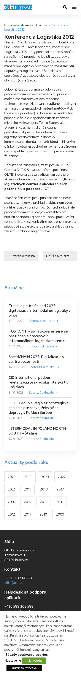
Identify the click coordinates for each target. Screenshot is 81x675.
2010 (43, 514)
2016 (11, 502)
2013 (60, 502)
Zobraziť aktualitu (42, 321)
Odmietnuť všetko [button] (24, 668)
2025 (12, 477)
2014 (44, 502)
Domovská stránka (17, 25)
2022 (62, 477)
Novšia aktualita (58, 256)
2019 (27, 489)
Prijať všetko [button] (34, 660)
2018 (44, 489)
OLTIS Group (18, 7)
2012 (11, 514)
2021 (11, 489)
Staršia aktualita (23, 256)
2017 (60, 489)
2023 (45, 477)
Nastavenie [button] (12, 660)
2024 (28, 477)
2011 (27, 514)
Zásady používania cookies (26, 654)
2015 (27, 502)
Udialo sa (41, 25)
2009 (60, 514)
